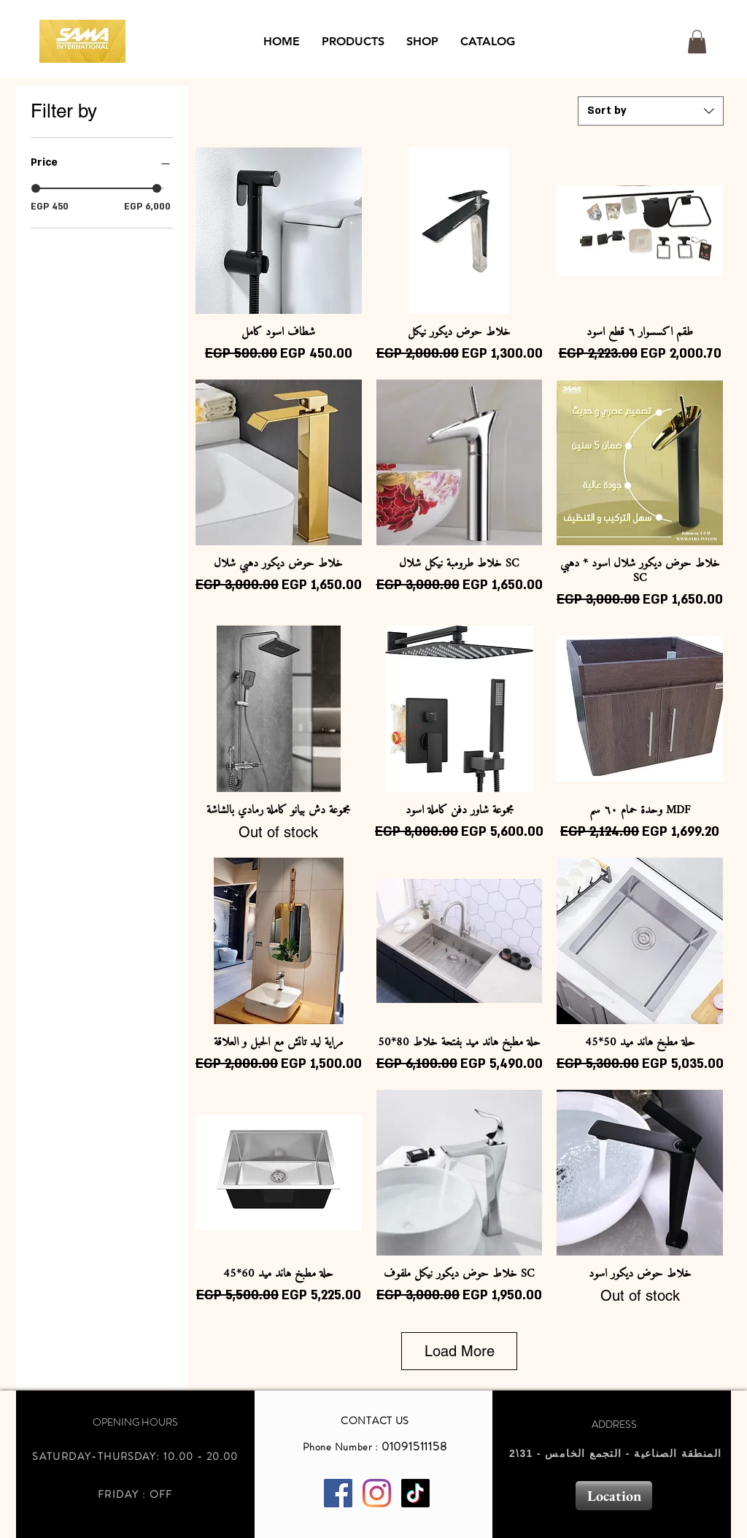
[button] (353, 41)
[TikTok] (415, 1493)
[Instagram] (377, 1493)
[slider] (35, 188)
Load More (460, 1351)
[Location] (614, 1495)
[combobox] (651, 111)
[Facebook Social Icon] (338, 1493)
